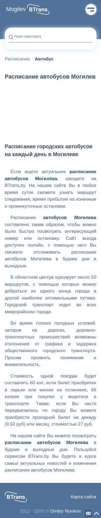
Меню (91, 9)
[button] (38, 9)
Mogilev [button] (16, 9)
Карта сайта (83, 496)
